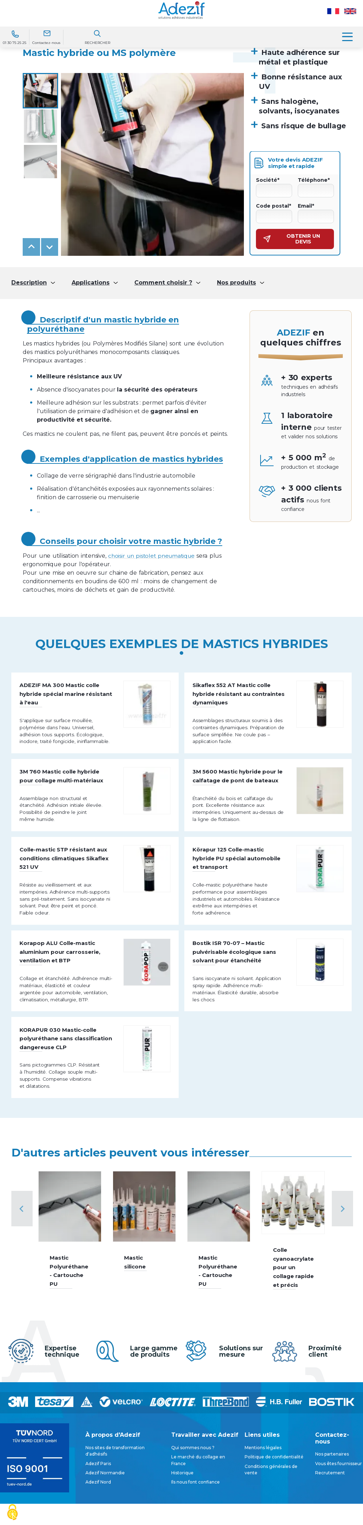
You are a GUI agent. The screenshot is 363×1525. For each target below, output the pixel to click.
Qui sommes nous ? (192, 1512)
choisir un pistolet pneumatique (153, 555)
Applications (91, 283)
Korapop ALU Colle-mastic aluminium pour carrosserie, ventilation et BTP (66, 989)
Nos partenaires (332, 1518)
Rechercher (97, 42)
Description (29, 283)
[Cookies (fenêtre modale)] (12, 1513)
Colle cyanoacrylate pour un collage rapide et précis (293, 1332)
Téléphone (314, 180)
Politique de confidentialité (274, 1521)
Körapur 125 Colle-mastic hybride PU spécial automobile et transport (234, 889)
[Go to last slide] (31, 247)
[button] (40, 90)
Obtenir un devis (291, 239)
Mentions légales (263, 1512)
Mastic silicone (136, 1327)
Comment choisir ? (163, 283)
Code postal (273, 206)
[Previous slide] (22, 1273)
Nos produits (236, 283)
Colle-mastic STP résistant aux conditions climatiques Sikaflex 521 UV (65, 889)
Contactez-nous (46, 43)
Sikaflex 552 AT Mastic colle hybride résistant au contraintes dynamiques (239, 697)
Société (267, 180)
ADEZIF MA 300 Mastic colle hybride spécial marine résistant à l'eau (66, 697)
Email (306, 206)
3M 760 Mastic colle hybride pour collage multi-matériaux (66, 796)
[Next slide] (49, 247)
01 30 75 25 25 (14, 43)
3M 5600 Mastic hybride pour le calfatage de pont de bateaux (236, 796)
